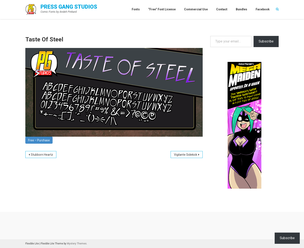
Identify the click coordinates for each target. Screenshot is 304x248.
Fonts (136, 9)
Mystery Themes (77, 243)
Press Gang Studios (69, 6)
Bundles (241, 9)
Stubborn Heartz (42, 154)
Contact (221, 9)
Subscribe (266, 41)
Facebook (263, 9)
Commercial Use (196, 9)
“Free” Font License (162, 9)
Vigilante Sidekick (185, 154)
